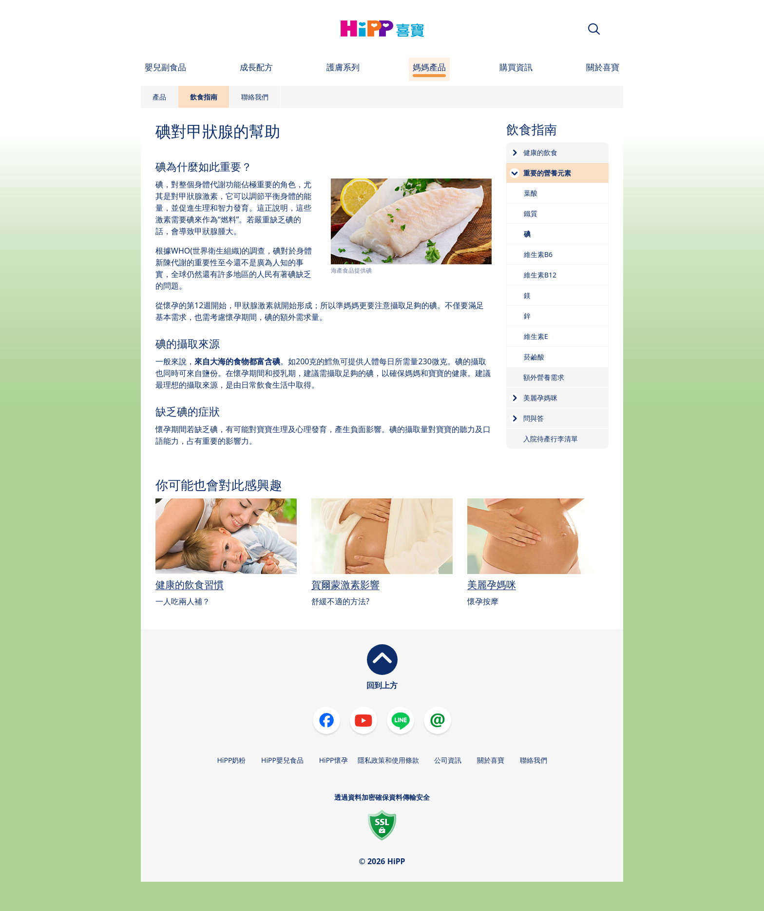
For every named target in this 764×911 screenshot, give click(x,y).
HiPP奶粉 (231, 760)
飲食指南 (203, 96)
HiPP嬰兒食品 (282, 760)
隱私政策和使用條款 (388, 760)
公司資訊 (447, 760)
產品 (159, 96)
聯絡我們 (254, 96)
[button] (594, 29)
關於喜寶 (490, 760)
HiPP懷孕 (333, 760)
